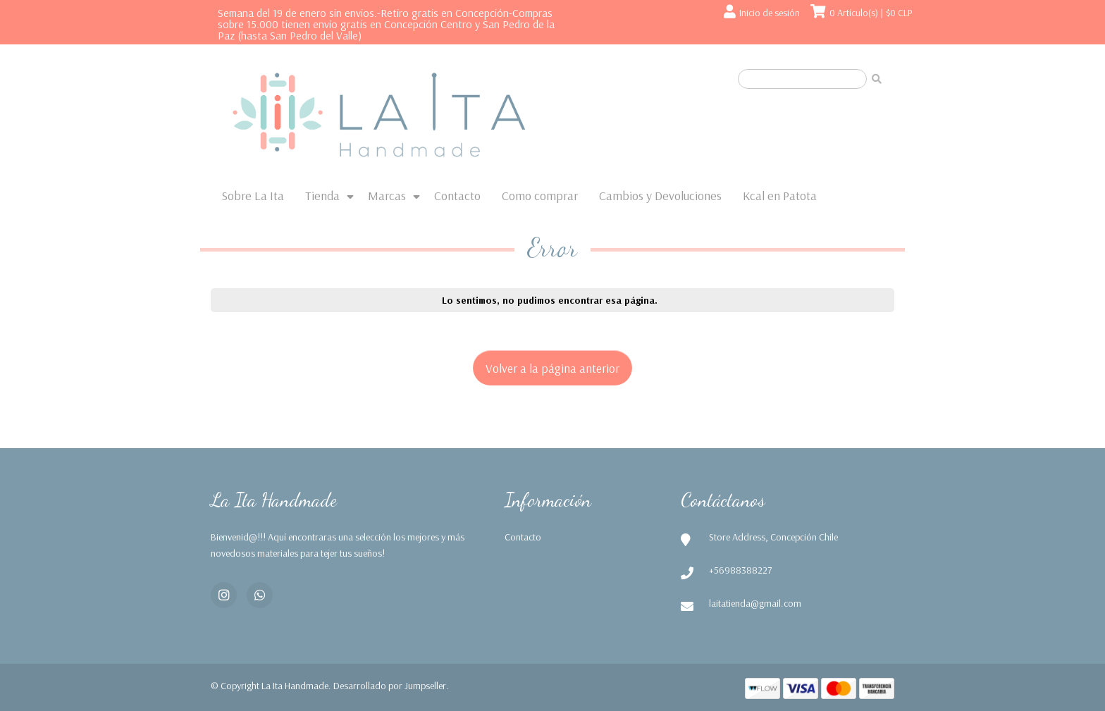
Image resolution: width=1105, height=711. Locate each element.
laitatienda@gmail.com (755, 603)
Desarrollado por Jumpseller (389, 685)
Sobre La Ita (252, 195)
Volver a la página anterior (552, 368)
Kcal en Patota (780, 195)
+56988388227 (740, 570)
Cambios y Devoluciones (660, 195)
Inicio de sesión (769, 12)
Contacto (457, 195)
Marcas (387, 195)
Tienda (322, 195)
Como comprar (540, 195)
